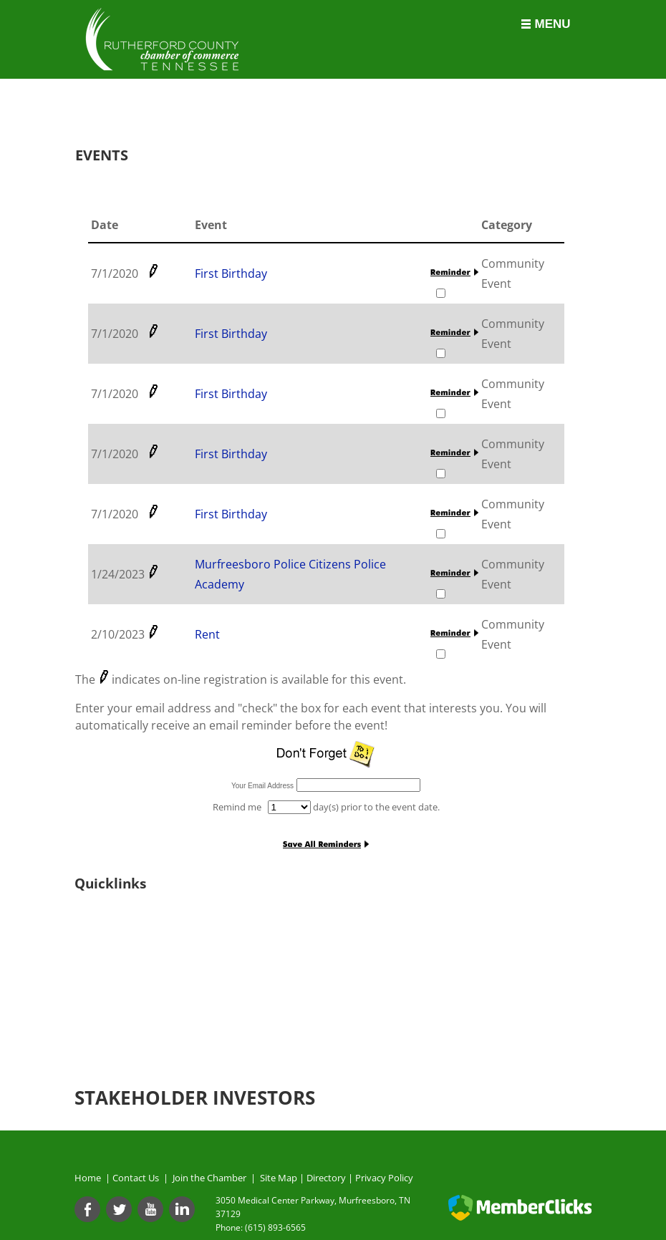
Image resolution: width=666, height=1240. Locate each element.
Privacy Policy (384, 1177)
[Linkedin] (182, 1209)
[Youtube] (150, 1209)
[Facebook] (87, 1209)
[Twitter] (119, 1209)
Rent (207, 634)
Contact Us (137, 1177)
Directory (326, 1177)
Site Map (278, 1177)
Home (87, 1177)
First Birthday (231, 273)
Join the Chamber (208, 1177)
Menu (552, 24)
